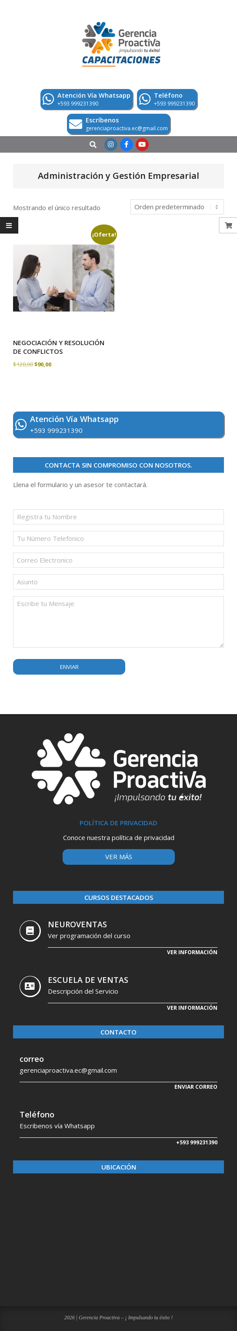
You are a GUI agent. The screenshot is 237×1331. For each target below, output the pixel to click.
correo (32, 1059)
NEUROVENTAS (77, 924)
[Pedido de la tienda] (177, 206)
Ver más (118, 856)
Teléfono (37, 1114)
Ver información (192, 952)
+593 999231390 (196, 1142)
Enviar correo (195, 1086)
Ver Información (192, 1007)
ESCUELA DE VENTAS (88, 980)
